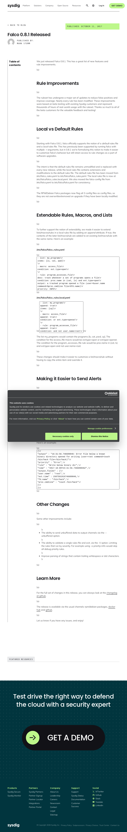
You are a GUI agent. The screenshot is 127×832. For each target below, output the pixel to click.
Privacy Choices (92, 825)
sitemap (54, 814)
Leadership (55, 795)
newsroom (55, 803)
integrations (34, 803)
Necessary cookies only (63, 436)
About (61, 419)
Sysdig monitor (14, 795)
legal (52, 811)
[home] (14, 5)
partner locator (36, 799)
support (74, 792)
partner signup (35, 795)
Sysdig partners (36, 792)
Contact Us (115, 825)
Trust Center (104, 825)
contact (53, 807)
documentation (78, 799)
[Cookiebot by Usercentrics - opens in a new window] (106, 394)
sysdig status (77, 795)
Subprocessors (79, 825)
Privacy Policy (43, 419)
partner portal (35, 807)
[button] (26, 5)
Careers (53, 799)
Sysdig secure (14, 792)
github (49, 609)
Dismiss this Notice (99, 436)
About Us (54, 792)
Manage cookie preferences (100, 428)
